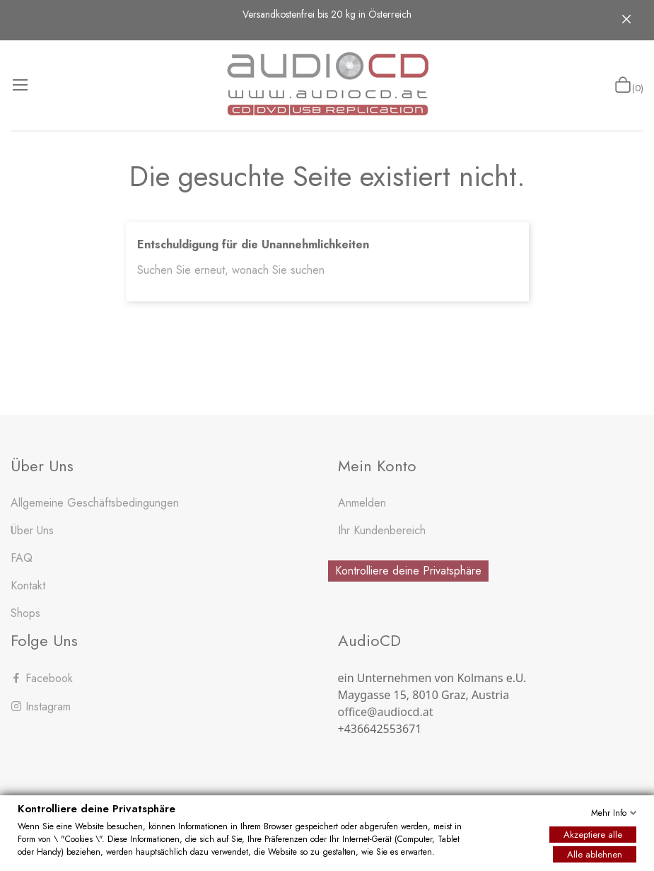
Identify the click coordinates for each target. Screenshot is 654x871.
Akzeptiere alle (593, 834)
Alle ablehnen (594, 854)
